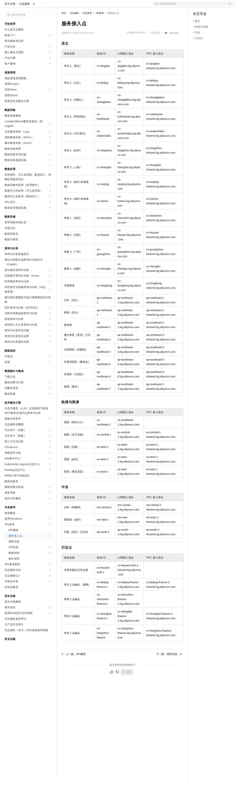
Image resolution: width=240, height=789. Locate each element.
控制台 (206, 6)
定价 (82, 6)
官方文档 (10, 15)
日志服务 (24, 15)
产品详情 (155, 45)
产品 (49, 6)
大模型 (39, 6)
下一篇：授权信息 (169, 666)
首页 (63, 25)
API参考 (100, 25)
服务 (112, 6)
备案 (197, 6)
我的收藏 (174, 45)
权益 (73, 6)
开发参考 (87, 25)
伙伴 (102, 6)
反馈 (127, 684)
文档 (189, 6)
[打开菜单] (6, 6)
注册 (215, 6)
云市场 (92, 6)
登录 (229, 6)
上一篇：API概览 (73, 666)
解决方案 (61, 6)
